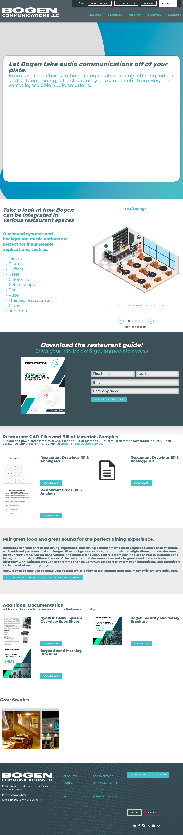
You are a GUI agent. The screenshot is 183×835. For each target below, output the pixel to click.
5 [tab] (143, 321)
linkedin (148, 825)
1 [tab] (129, 321)
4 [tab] (139, 321)
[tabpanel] (136, 257)
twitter (134, 825)
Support (135, 15)
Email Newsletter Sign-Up (148, 775)
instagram (143, 825)
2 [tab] (132, 321)
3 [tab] (136, 321)
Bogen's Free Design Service (81, 443)
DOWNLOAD (51, 483)
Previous (121, 321)
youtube (153, 825)
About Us (154, 15)
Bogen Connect (100, 3)
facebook (139, 825)
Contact (69, 783)
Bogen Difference (105, 783)
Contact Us (168, 3)
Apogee (153, 812)
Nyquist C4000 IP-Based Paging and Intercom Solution (43, 577)
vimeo (158, 825)
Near (134, 812)
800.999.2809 (18, 795)
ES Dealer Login (126, 3)
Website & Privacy (105, 796)
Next (151, 321)
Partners (174, 15)
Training (149, 3)
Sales (67, 790)
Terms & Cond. (102, 790)
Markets (95, 15)
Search (82, 3)
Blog (66, 796)
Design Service (103, 776)
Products (115, 15)
